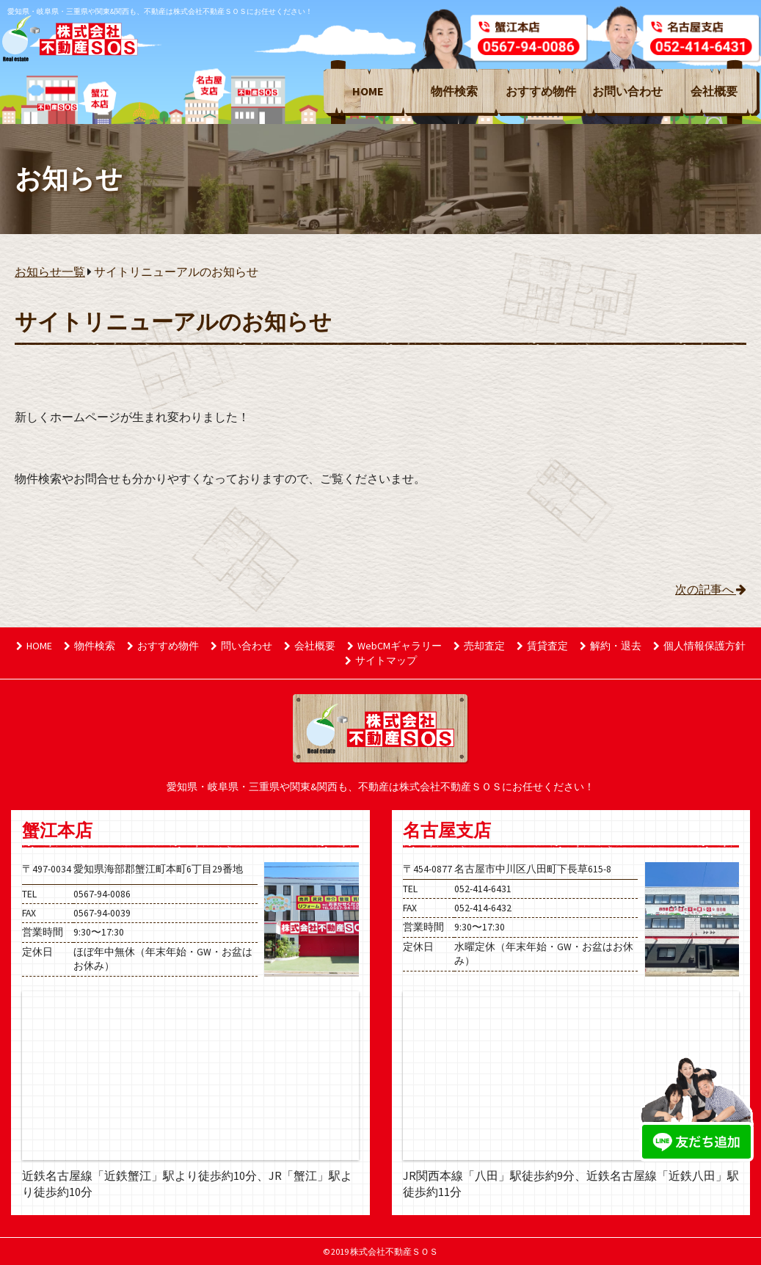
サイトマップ (381, 660)
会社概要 (714, 91)
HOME (368, 91)
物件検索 (454, 91)
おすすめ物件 (541, 91)
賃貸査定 (542, 645)
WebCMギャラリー (394, 645)
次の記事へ (710, 589)
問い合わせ (241, 645)
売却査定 (479, 645)
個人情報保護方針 (699, 645)
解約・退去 (610, 645)
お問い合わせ (627, 91)
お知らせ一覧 (50, 271)
